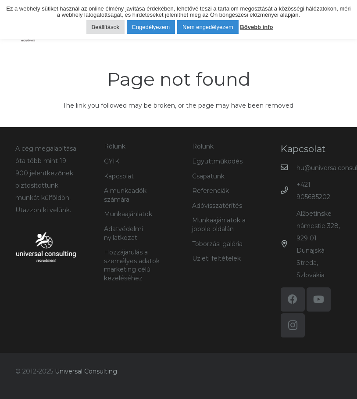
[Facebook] (293, 299)
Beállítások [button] (106, 27)
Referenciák (210, 191)
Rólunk (114, 146)
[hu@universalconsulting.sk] (289, 167)
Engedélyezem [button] (151, 27)
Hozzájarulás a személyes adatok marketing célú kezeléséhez (132, 265)
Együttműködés (217, 161)
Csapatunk (208, 176)
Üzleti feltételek (216, 258)
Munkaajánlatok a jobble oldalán (219, 224)
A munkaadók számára (125, 195)
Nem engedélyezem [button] (207, 27)
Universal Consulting (86, 371)
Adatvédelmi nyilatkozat (123, 233)
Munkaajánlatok (128, 214)
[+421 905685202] (289, 190)
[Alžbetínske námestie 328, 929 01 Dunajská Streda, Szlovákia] (289, 244)
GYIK (111, 161)
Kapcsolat (119, 176)
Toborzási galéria (217, 244)
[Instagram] (293, 325)
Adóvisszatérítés (217, 206)
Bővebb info (256, 27)
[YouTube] (319, 299)
